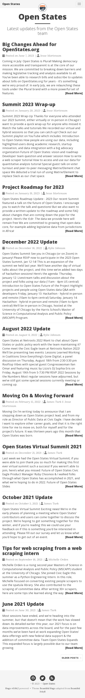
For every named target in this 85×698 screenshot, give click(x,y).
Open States (11, 4)
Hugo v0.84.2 (12, 688)
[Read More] (74, 93)
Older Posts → (72, 657)
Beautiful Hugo (47, 688)
